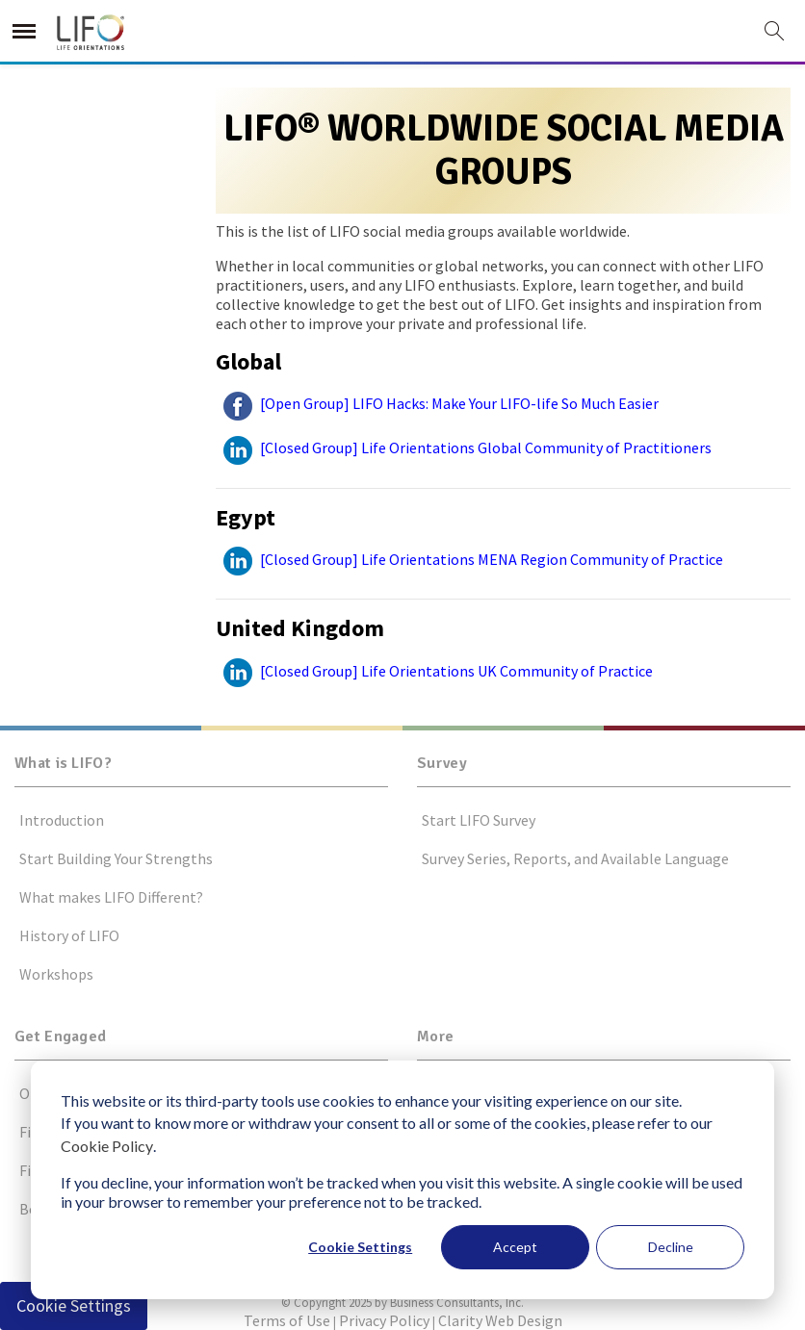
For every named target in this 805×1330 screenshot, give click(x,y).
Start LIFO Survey (478, 820)
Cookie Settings (360, 1247)
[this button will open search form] (774, 32)
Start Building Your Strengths (116, 858)
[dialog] (402, 1180)
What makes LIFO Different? (111, 897)
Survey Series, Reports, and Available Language (575, 858)
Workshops (56, 974)
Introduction (61, 820)
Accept (515, 1247)
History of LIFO (69, 935)
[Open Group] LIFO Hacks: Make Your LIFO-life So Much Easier (437, 403)
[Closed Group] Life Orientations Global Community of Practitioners (464, 447)
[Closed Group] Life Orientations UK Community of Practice (434, 670)
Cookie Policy (107, 1146)
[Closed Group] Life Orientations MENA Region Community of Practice (469, 559)
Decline (670, 1247)
